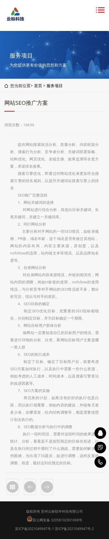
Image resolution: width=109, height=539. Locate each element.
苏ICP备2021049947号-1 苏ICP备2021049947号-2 (54, 528)
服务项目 (55, 85)
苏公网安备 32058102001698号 (57, 520)
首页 (38, 85)
